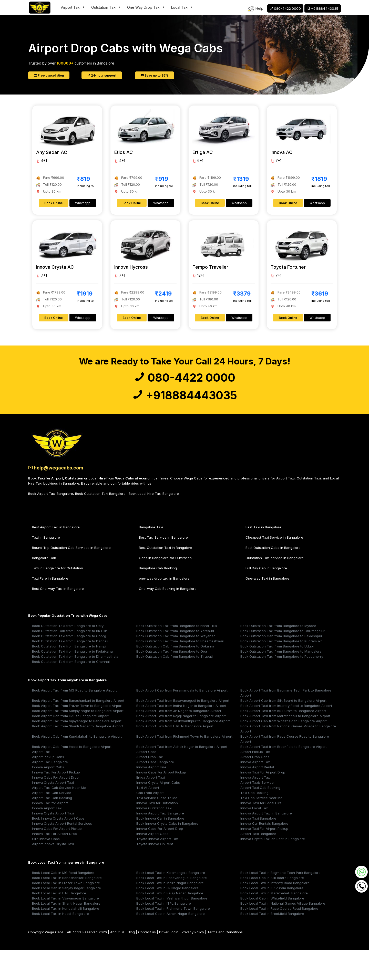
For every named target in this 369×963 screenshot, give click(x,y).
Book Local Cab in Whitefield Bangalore (272, 911)
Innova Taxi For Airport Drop (262, 785)
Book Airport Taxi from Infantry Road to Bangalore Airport (286, 719)
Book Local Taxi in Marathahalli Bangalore (274, 906)
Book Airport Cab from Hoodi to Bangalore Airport (71, 760)
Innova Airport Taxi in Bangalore (266, 826)
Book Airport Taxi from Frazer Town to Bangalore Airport (77, 719)
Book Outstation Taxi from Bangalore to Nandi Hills (176, 639)
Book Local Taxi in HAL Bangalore (59, 906)
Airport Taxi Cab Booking (260, 801)
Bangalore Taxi (151, 540)
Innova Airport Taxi (255, 775)
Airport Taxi (73, 7)
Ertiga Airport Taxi (150, 791)
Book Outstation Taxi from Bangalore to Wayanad (176, 649)
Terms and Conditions (225, 945)
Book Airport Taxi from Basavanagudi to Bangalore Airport (182, 714)
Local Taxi (182, 7)
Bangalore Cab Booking (158, 581)
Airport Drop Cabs (254, 770)
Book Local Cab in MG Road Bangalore (63, 886)
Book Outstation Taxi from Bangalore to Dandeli (70, 654)
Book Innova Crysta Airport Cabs (58, 832)
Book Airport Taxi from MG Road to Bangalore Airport (74, 704)
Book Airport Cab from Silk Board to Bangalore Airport (283, 714)
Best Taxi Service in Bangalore (163, 551)
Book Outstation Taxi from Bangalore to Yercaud (175, 644)
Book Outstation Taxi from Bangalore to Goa (171, 665)
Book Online (53, 203)
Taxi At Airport (147, 801)
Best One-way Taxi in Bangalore (58, 602)
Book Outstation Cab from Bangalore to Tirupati (174, 670)
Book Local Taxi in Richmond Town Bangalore (173, 922)
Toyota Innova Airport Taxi (157, 852)
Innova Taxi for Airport (50, 816)
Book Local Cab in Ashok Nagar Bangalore (170, 927)
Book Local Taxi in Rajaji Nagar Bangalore (169, 906)
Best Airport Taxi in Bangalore (56, 540)
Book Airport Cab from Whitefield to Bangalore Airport (283, 734)
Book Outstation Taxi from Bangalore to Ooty (68, 639)
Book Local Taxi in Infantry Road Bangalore (275, 896)
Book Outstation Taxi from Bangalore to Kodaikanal (73, 665)
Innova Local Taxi (254, 821)
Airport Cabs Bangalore (155, 775)
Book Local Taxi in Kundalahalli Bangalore (65, 922)
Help (255, 9)
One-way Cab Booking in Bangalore (168, 602)
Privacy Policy (193, 945)
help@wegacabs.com (61, 480)
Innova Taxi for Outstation (157, 816)
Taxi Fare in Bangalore (50, 592)
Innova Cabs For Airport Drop (55, 791)
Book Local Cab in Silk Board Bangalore (272, 891)
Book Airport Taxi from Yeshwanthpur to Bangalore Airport (183, 734)
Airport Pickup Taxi (255, 765)
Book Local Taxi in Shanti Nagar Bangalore (66, 917)
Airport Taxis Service (257, 796)
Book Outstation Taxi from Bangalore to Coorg (69, 649)
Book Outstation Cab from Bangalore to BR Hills (70, 644)
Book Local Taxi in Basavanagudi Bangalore (171, 891)
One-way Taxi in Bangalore (267, 592)
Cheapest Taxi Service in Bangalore (274, 551)
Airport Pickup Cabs (48, 770)
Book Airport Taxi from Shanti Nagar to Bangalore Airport (77, 739)
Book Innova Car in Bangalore (160, 832)
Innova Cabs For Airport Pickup (161, 785)
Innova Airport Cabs (48, 780)
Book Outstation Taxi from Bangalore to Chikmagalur (282, 644)
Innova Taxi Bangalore (258, 832)
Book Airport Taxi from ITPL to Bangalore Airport (174, 739)
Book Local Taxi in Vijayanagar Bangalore (65, 911)
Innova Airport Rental (257, 780)
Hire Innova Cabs (46, 852)
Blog (131, 945)
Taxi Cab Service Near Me (261, 811)
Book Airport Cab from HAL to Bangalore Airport (70, 729)
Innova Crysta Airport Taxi (53, 796)
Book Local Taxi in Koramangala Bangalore (170, 886)
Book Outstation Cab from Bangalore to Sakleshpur (281, 649)
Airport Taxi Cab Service (51, 806)
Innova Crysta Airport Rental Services (62, 837)
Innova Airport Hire (151, 780)
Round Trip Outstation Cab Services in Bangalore (71, 561)
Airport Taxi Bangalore (50, 775)
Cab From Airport (150, 806)
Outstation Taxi (106, 7)
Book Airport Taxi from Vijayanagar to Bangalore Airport (76, 734)
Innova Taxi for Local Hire (261, 816)
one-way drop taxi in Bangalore (164, 592)
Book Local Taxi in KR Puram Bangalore (271, 901)
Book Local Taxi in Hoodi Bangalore (60, 927)
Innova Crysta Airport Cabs (158, 796)
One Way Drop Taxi (146, 7)
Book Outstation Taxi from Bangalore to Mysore (278, 639)
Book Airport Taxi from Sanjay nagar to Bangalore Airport (78, 724)
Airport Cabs (146, 765)
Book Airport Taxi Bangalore (50, 507)
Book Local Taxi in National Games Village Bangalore (282, 917)
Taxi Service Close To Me (156, 811)
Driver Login (168, 945)
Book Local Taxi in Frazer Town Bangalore (66, 896)
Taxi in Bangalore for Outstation (57, 581)
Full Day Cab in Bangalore (266, 581)
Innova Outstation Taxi (154, 821)
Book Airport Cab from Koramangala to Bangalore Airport (182, 704)
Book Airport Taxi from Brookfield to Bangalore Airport (283, 760)
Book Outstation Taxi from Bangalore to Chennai (71, 675)
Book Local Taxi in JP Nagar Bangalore (167, 901)
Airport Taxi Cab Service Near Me (59, 801)
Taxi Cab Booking (254, 806)
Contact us (147, 945)
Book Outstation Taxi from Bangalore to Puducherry (281, 670)
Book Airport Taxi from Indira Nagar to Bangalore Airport (181, 719)
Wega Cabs (54, 945)
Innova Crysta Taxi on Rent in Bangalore (272, 852)
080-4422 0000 (185, 381)
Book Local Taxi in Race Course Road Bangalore (279, 922)
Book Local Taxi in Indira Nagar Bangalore (170, 896)
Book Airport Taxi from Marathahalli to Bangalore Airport (285, 729)
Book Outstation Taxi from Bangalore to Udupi (277, 659)
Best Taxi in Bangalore (263, 540)
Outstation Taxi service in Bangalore (274, 571)
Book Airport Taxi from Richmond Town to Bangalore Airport (184, 750)
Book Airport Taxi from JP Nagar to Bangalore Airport (178, 724)
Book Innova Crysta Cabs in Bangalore (167, 837)
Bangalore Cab (44, 571)
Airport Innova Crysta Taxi (53, 857)
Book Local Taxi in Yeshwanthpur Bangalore (171, 911)
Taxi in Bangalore (46, 551)
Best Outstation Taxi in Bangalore (165, 561)
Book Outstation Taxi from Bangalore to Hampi (69, 659)
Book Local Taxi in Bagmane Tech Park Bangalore (280, 886)
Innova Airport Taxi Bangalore (160, 826)
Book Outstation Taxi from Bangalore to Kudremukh (281, 654)
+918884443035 (184, 405)
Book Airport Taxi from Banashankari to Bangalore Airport (78, 714)
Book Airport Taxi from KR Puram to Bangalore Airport (283, 724)
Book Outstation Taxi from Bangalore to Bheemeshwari (180, 654)
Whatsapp (82, 203)
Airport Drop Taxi (149, 770)
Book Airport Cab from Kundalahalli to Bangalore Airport (77, 750)
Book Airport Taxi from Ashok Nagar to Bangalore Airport (181, 760)
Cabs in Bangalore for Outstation (165, 571)
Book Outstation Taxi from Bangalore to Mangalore (281, 665)
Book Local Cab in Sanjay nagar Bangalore (66, 901)
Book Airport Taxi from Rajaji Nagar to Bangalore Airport (181, 729)
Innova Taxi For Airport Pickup (56, 785)
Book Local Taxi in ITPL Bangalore (163, 917)
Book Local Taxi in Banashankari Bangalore (67, 891)
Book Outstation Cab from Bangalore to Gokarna (175, 659)
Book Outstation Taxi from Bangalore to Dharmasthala (75, 670)
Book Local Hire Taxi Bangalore (154, 507)
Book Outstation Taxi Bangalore (100, 507)
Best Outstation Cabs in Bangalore (273, 561)
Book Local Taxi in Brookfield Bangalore (272, 927)
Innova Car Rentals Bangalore (264, 837)
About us (117, 945)
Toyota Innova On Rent (154, 857)
